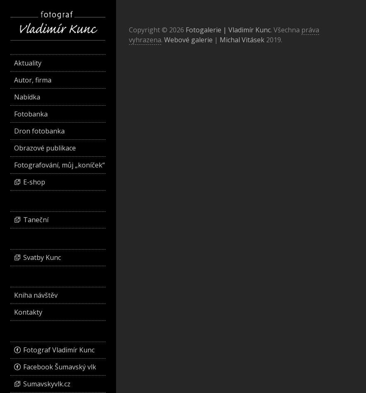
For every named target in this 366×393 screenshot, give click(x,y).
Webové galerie (188, 39)
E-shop (34, 182)
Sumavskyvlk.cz (46, 383)
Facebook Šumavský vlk (59, 366)
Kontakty (28, 312)
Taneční (35, 219)
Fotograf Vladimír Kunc (59, 349)
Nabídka (27, 97)
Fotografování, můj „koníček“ (59, 165)
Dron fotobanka (39, 131)
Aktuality (27, 63)
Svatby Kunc (42, 257)
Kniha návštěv (36, 295)
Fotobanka (31, 114)
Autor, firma (32, 80)
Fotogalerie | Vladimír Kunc (228, 29)
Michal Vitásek (242, 39)
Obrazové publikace (45, 148)
